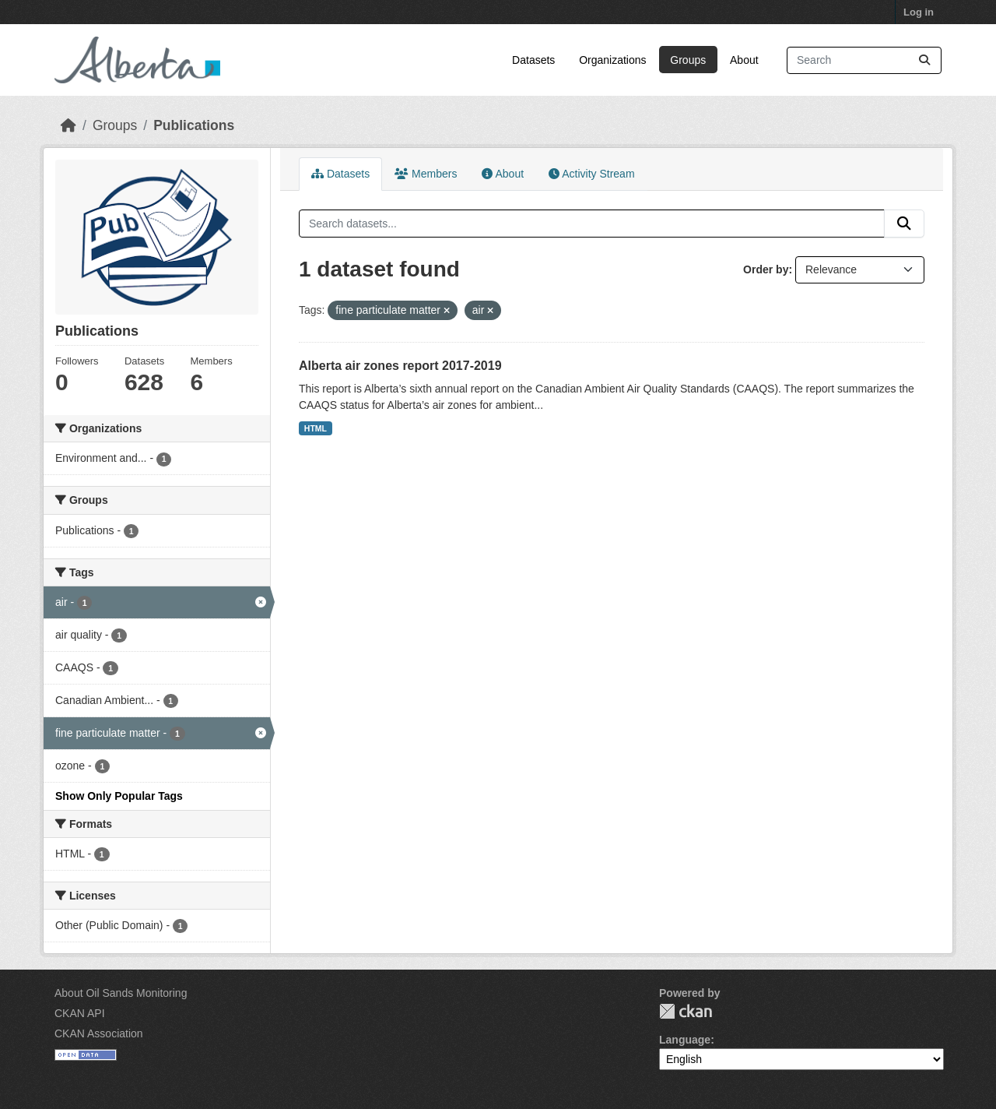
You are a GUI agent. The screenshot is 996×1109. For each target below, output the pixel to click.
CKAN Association (98, 1033)
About (744, 60)
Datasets (533, 60)
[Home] (68, 125)
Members (426, 173)
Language (684, 1039)
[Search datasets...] (864, 60)
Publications (193, 125)
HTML (315, 428)
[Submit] (924, 60)
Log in (918, 12)
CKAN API (79, 1013)
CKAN (685, 1011)
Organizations (612, 60)
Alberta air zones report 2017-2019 (400, 365)
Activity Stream (591, 173)
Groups (688, 60)
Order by (765, 269)
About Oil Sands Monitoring (120, 993)
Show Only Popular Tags (119, 796)
